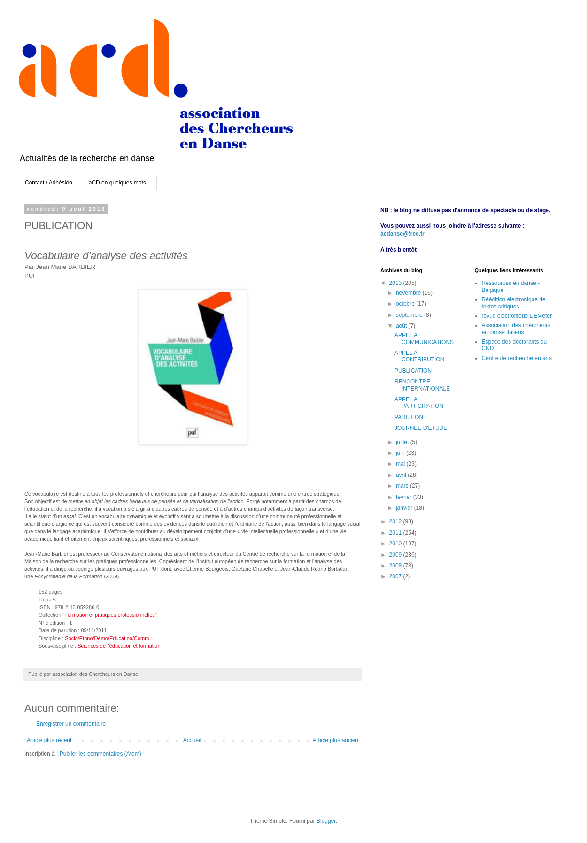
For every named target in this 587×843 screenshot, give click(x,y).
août (402, 325)
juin (401, 453)
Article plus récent (49, 740)
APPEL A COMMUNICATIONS (424, 338)
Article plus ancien (335, 740)
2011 (396, 532)
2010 (396, 543)
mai (401, 463)
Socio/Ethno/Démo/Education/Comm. (107, 638)
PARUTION (408, 417)
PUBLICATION (413, 371)
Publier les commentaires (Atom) (100, 754)
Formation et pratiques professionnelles (109, 615)
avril (402, 475)
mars (403, 486)
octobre (406, 303)
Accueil (192, 740)
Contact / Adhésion (48, 182)
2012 (396, 521)
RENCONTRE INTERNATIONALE (422, 384)
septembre (410, 315)
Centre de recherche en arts (517, 358)
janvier (405, 508)
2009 (396, 555)
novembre (409, 293)
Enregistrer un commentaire (71, 723)
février (404, 497)
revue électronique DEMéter (517, 316)
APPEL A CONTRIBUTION (419, 356)
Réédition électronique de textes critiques (514, 302)
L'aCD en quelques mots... (118, 182)
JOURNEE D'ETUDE (420, 428)
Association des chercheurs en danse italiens (516, 328)
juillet (403, 442)
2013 (396, 283)
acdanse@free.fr (402, 233)
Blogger (326, 821)
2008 (396, 565)
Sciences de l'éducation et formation (118, 646)
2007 (396, 576)
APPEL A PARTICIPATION (418, 402)
